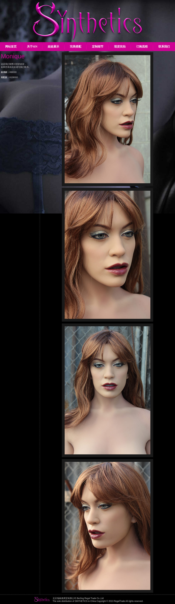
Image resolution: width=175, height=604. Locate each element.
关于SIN (32, 46)
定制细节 (97, 46)
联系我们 (164, 46)
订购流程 (142, 46)
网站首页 (11, 46)
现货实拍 (120, 46)
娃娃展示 (53, 46)
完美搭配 (75, 46)
